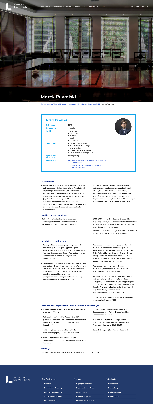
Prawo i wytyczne (83, 396)
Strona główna (47, 104)
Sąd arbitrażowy (60, 104)
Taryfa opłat (59, 6)
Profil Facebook (114, 392)
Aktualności (111, 379)
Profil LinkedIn (114, 396)
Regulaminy (46, 6)
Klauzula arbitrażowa (85, 401)
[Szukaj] (132, 6)
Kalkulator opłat (74, 6)
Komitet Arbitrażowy (53, 388)
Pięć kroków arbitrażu (85, 388)
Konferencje (113, 384)
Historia (47, 384)
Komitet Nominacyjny (53, 392)
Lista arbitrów (91, 6)
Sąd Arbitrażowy (49, 379)
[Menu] (137, 6)
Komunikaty (113, 388)
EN (147, 6)
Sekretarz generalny (53, 396)
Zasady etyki (81, 392)
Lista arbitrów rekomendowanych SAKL (84, 104)
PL (143, 6)
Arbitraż (77, 379)
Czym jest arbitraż (84, 384)
